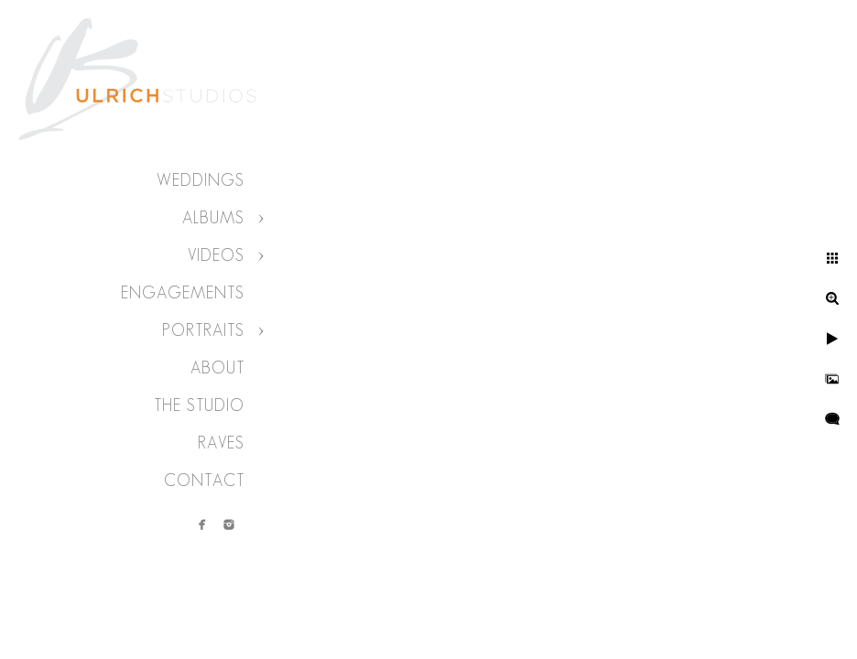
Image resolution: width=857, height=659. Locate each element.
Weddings (200, 180)
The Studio (199, 405)
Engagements (182, 293)
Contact (204, 480)
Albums (213, 218)
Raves (221, 443)
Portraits (203, 330)
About (217, 368)
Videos (216, 255)
